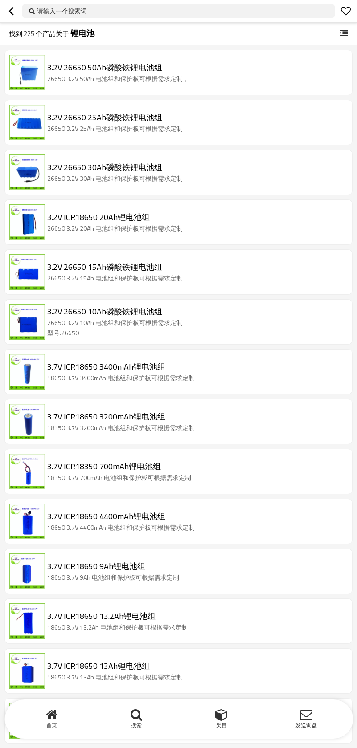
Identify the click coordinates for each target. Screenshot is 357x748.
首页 (51, 725)
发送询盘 (306, 725)
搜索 (136, 725)
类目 (221, 725)
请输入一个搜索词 (62, 11)
